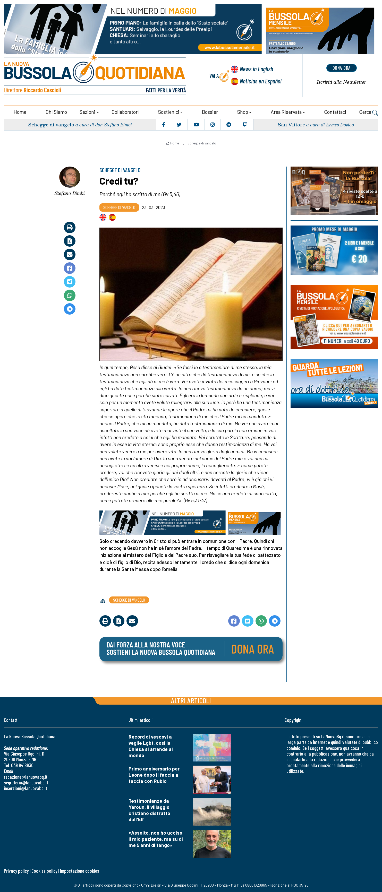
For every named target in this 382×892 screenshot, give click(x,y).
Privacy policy (16, 870)
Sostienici (168, 112)
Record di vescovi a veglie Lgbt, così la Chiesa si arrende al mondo (151, 745)
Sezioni (87, 112)
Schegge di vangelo (51, 124)
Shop (242, 112)
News (256, 69)
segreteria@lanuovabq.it (26, 782)
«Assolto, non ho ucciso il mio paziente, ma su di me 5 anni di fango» (156, 838)
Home (20, 112)
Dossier (210, 112)
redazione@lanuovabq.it (25, 777)
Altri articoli (191, 700)
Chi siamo (56, 112)
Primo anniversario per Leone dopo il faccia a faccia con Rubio (154, 774)
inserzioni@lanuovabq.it (25, 788)
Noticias (261, 81)
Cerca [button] (368, 112)
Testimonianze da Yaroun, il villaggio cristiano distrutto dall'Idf (149, 810)
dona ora (341, 68)
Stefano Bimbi (70, 192)
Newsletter (342, 81)
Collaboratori (125, 112)
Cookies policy (44, 870)
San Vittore (291, 124)
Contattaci (335, 112)
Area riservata (286, 112)
